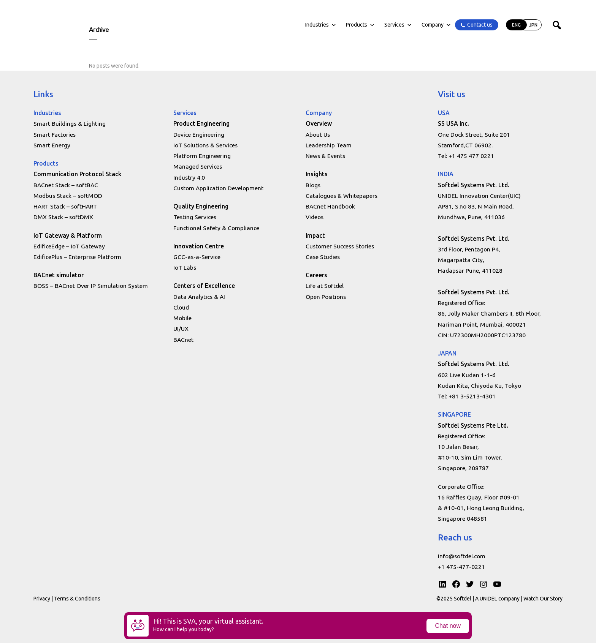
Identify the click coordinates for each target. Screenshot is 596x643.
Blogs (313, 185)
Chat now (448, 625)
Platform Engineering (202, 155)
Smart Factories (54, 134)
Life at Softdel (325, 285)
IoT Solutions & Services (205, 145)
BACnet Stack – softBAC (65, 185)
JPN (533, 24)
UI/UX (181, 328)
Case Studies (323, 256)
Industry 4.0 (189, 177)
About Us (318, 134)
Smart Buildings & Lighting (69, 123)
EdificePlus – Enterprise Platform (77, 256)
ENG (516, 24)
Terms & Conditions (77, 599)
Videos (314, 216)
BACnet (183, 339)
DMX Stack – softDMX (63, 216)
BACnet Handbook (330, 206)
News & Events (325, 155)
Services (398, 25)
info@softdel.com (461, 556)
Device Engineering (198, 134)
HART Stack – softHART (65, 206)
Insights (317, 174)
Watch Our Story (543, 599)
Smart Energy (51, 145)
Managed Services (197, 166)
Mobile (182, 317)
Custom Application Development (218, 188)
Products (360, 25)
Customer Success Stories (340, 246)
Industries (320, 25)
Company (436, 25)
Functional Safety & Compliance (216, 227)
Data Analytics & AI (199, 296)
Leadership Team (329, 145)
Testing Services (194, 216)
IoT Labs (184, 267)
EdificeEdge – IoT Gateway (69, 246)
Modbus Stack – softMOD (67, 195)
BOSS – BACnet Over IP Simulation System (90, 285)
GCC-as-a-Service (196, 256)
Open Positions (326, 296)
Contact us (480, 25)
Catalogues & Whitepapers (341, 195)
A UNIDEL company (498, 599)
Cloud (181, 307)
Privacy (41, 599)
